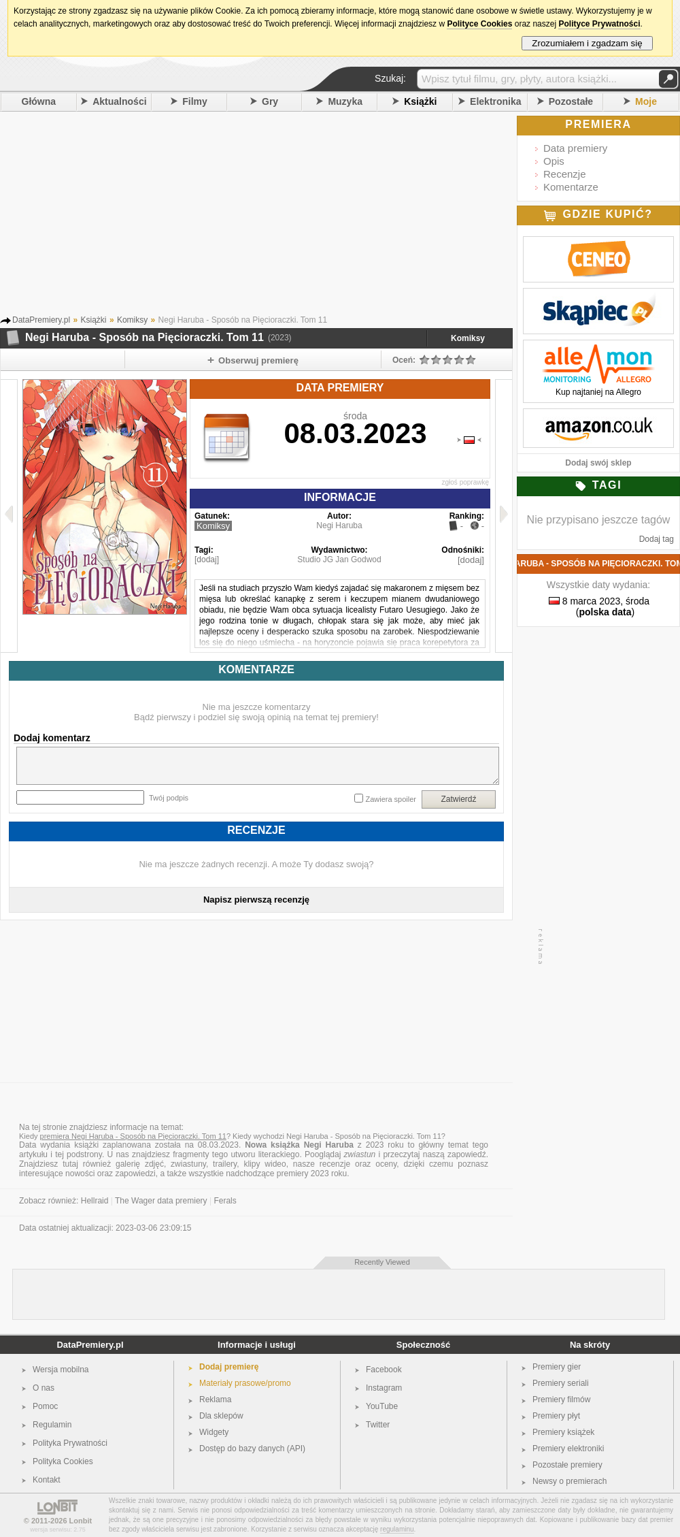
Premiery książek (563, 1432)
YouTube (382, 1406)
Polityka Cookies (63, 1461)
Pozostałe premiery (567, 1465)
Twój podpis (168, 798)
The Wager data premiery (161, 1201)
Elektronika (495, 101)
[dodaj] (206, 559)
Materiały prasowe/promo (245, 1383)
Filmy (194, 101)
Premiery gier (556, 1367)
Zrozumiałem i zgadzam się (587, 43)
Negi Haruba (339, 525)
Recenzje (564, 174)
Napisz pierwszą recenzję (256, 899)
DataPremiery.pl (89, 1345)
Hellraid (95, 1201)
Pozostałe (571, 101)
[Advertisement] (275, 217)
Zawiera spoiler (390, 799)
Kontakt (47, 1480)
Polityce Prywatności (599, 24)
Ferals (225, 1201)
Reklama (215, 1399)
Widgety (213, 1432)
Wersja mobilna (60, 1369)
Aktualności (119, 101)
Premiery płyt (556, 1416)
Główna (39, 101)
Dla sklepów (221, 1416)
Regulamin (52, 1424)
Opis (553, 161)
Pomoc (45, 1406)
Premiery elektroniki (568, 1448)
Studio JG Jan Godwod (339, 559)
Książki (420, 101)
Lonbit (80, 1521)
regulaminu (396, 1529)
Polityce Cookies (479, 24)
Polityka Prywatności (70, 1443)
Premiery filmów (561, 1399)
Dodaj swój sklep (598, 463)
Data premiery (575, 148)
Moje (646, 101)
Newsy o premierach (569, 1481)
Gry (270, 101)
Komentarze (570, 187)
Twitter (378, 1424)
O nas (43, 1388)
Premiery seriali (560, 1383)
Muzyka (345, 101)
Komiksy (468, 338)
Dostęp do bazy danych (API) (252, 1448)
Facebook (384, 1369)
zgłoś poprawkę (465, 482)
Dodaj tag (656, 539)
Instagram (384, 1388)
